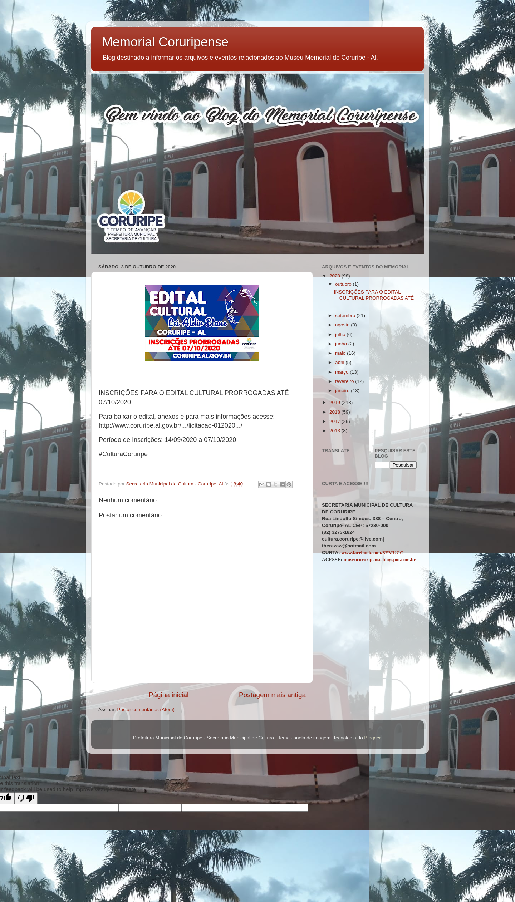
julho (341, 334)
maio (341, 353)
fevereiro (345, 381)
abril (340, 362)
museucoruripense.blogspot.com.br (379, 559)
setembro (346, 315)
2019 (335, 402)
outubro (344, 284)
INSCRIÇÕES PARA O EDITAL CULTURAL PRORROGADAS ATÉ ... (374, 297)
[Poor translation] (26, 798)
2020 (335, 276)
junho (341, 343)
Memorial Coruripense (165, 42)
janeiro (343, 390)
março (342, 372)
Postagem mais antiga (272, 695)
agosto (343, 324)
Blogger (372, 737)
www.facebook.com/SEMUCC (372, 552)
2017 (335, 421)
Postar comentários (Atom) (146, 709)
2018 (335, 412)
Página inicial (168, 695)
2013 (335, 430)
